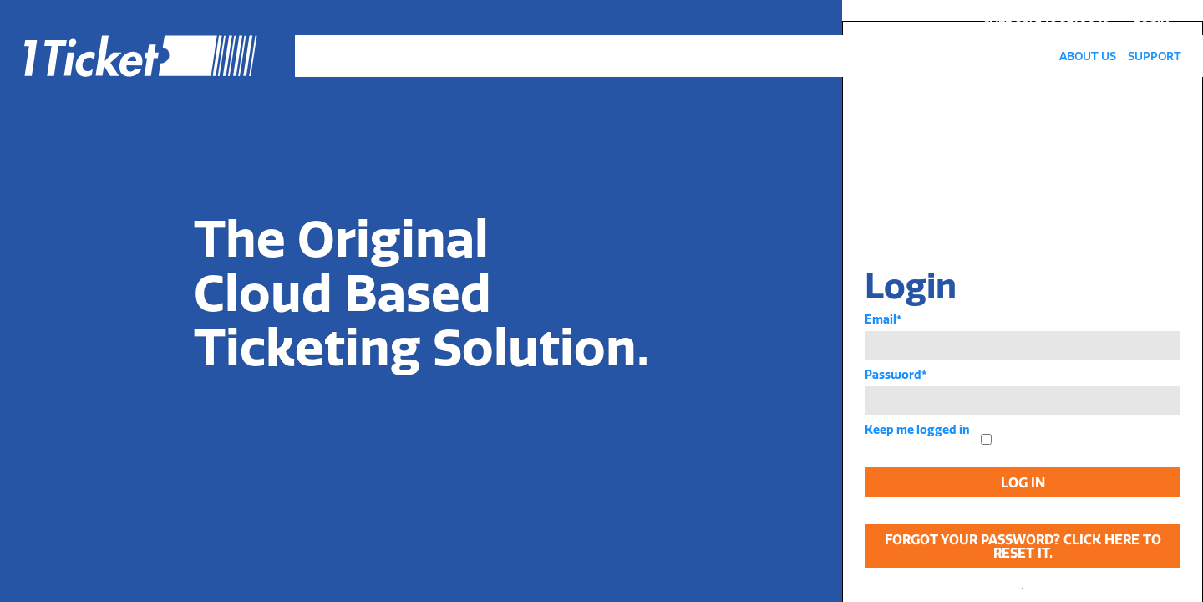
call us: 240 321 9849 (1046, 17)
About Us (1087, 56)
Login (1152, 17)
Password (895, 374)
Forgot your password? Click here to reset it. (1023, 546)
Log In (1023, 482)
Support (1154, 56)
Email (883, 319)
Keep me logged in (917, 430)
